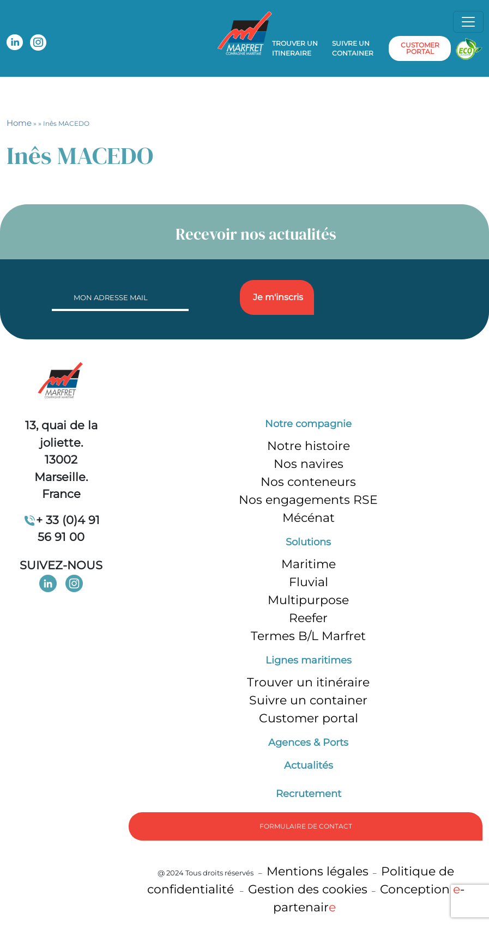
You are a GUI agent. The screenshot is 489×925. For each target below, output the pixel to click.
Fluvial (308, 582)
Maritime (308, 564)
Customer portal (308, 718)
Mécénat (308, 517)
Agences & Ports (308, 742)
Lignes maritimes (308, 660)
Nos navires (308, 464)
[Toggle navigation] (468, 22)
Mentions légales (318, 871)
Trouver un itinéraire (308, 682)
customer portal (420, 48)
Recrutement (308, 794)
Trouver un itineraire (295, 48)
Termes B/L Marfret (308, 636)
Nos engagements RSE (308, 499)
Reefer (308, 618)
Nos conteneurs (308, 481)
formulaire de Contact (305, 826)
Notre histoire (308, 446)
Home (19, 123)
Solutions (308, 542)
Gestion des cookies (307, 889)
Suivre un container (352, 48)
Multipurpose (308, 600)
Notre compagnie (308, 424)
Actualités (308, 765)
